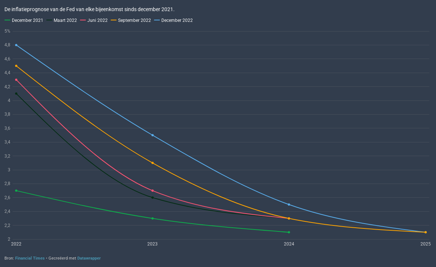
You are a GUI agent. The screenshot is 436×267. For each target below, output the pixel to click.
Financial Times (30, 258)
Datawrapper (89, 258)
